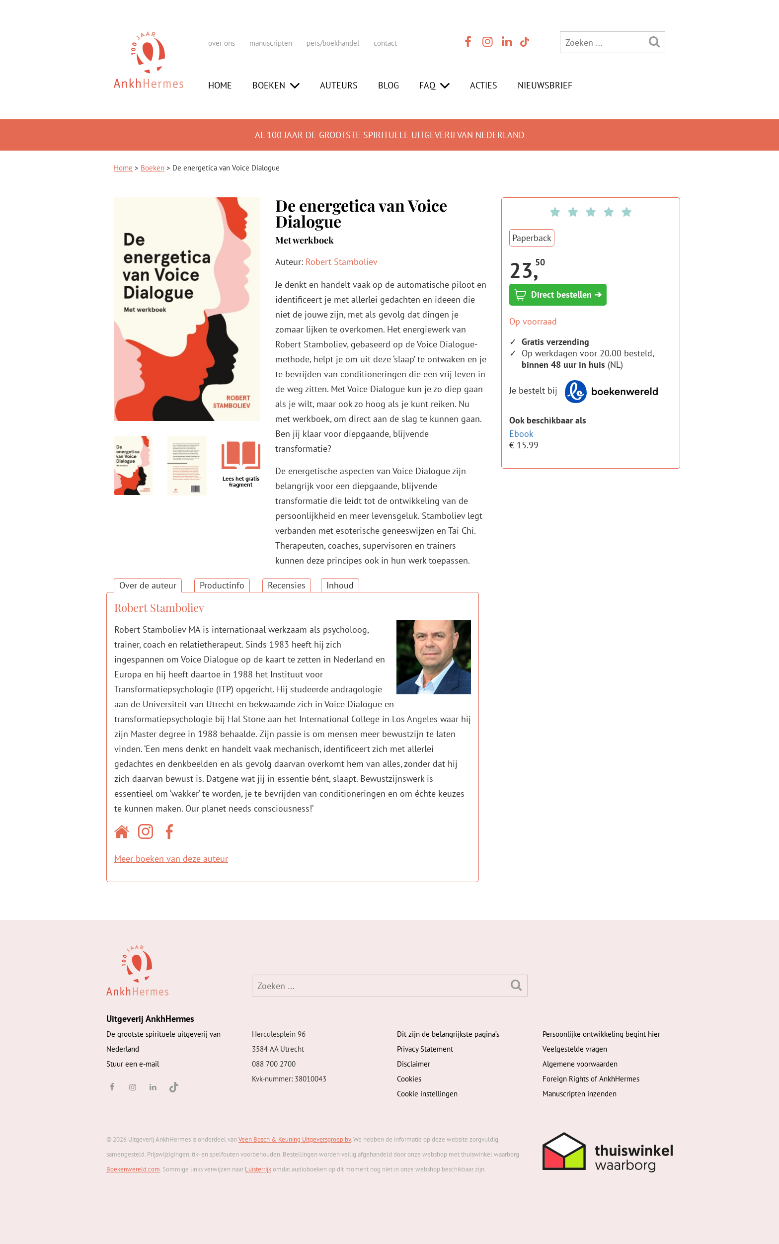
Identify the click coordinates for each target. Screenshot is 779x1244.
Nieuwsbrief (545, 85)
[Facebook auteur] (172, 833)
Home (220, 85)
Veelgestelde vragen (575, 1049)
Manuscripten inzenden (580, 1093)
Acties (483, 85)
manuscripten (270, 43)
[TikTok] (524, 41)
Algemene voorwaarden (580, 1064)
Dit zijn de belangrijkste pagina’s (448, 1034)
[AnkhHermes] (148, 69)
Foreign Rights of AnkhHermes (591, 1078)
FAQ (427, 85)
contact (385, 43)
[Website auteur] (124, 833)
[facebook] (468, 41)
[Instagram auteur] (148, 833)
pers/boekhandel (333, 43)
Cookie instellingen (427, 1093)
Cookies (409, 1078)
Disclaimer (413, 1064)
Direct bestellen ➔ (558, 295)
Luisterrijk (258, 1169)
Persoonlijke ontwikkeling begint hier (601, 1034)
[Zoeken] (654, 41)
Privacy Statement (425, 1049)
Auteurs (339, 85)
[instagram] (487, 41)
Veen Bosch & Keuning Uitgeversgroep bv (294, 1139)
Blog (388, 85)
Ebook (521, 433)
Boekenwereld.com (133, 1169)
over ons (221, 43)
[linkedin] (507, 41)
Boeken (268, 85)
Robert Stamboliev (342, 261)
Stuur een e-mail (132, 1064)
